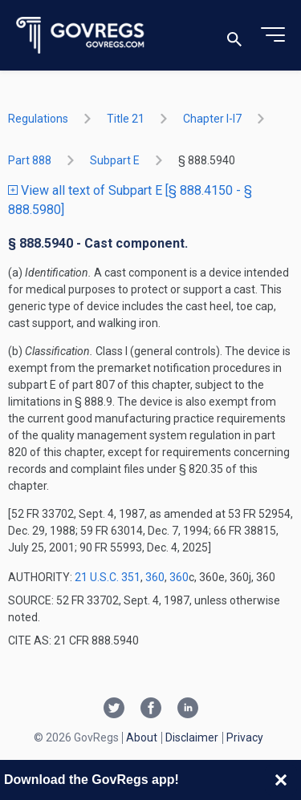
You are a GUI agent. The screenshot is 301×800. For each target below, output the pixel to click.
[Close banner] (281, 780)
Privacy (244, 737)
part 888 (29, 160)
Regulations (38, 118)
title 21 (125, 118)
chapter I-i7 (212, 118)
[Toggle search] (234, 35)
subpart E (115, 160)
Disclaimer (191, 737)
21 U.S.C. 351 (107, 577)
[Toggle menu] (273, 35)
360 (155, 577)
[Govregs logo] (80, 36)
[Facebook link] (150, 709)
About (141, 737)
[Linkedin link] (187, 709)
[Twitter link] (114, 709)
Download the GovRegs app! (91, 779)
